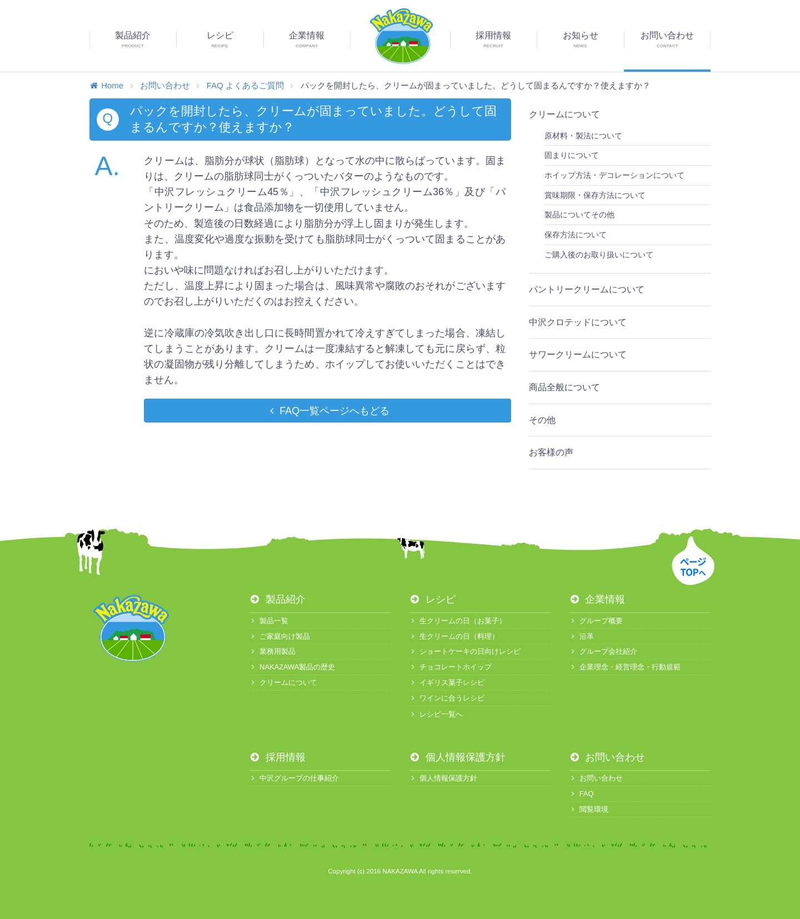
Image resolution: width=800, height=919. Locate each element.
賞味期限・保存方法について (595, 195)
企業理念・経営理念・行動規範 (625, 667)
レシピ (432, 599)
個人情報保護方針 (457, 757)
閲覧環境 (588, 809)
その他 (542, 420)
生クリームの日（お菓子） (457, 621)
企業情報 (597, 599)
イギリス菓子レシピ (446, 682)
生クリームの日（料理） (454, 636)
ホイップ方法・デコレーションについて (614, 175)
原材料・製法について (583, 135)
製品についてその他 (579, 214)
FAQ (581, 793)
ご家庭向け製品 (279, 636)
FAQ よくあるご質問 (245, 85)
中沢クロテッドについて (578, 322)
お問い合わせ (165, 85)
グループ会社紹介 (603, 651)
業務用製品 (272, 651)
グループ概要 (596, 621)
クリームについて (564, 114)
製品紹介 (277, 599)
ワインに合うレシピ (446, 698)
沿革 (581, 636)
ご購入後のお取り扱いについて (598, 254)
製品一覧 (268, 621)
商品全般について (564, 387)
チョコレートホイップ (450, 667)
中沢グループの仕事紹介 (294, 778)
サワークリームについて (578, 354)
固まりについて (571, 155)
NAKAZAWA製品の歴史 (292, 667)
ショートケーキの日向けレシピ (465, 651)
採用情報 (277, 757)
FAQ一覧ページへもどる (327, 410)
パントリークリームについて (586, 289)
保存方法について (575, 234)
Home (106, 85)
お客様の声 (551, 452)
